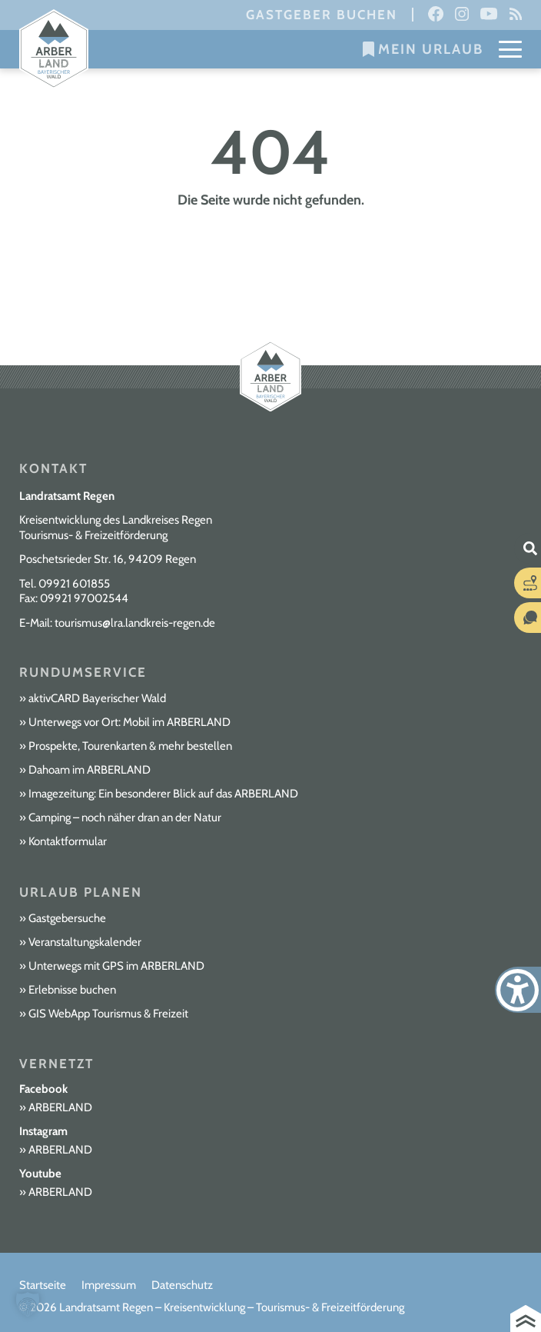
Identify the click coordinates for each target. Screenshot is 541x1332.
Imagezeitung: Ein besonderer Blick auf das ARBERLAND (163, 794)
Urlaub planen (80, 892)
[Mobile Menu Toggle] (510, 49)
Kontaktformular (67, 841)
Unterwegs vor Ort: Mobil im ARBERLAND (129, 722)
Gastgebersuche (67, 918)
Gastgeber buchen (321, 14)
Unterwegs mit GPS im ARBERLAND (116, 966)
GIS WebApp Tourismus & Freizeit (108, 1014)
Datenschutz (182, 1285)
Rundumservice (83, 672)
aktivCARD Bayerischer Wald (97, 698)
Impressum (108, 1285)
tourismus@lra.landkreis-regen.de (135, 623)
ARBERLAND (60, 1107)
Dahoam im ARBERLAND (89, 770)
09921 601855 (74, 584)
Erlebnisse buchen (72, 990)
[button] (27, 1304)
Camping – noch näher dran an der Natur (124, 817)
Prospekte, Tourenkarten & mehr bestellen (130, 746)
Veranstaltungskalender (84, 942)
